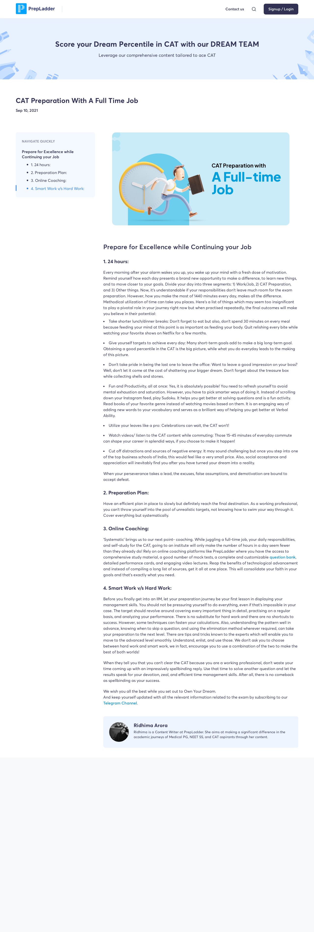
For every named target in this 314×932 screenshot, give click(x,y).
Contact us (234, 9)
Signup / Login (281, 9)
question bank (283, 557)
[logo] (35, 9)
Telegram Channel (120, 703)
